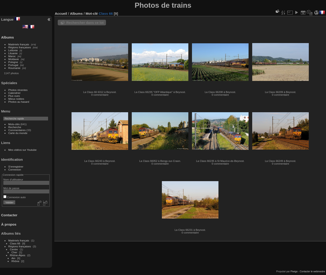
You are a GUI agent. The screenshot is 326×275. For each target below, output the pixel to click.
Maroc (12, 56)
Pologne (13, 62)
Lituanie (13, 53)
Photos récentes (18, 89)
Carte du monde (17, 132)
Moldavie (13, 59)
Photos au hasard (18, 101)
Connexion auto (14, 197)
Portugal (13, 64)
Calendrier (14, 92)
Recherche (14, 127)
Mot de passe (11, 188)
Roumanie (14, 67)
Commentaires (17, 130)
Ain (13, 258)
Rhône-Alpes (17, 255)
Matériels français (18, 44)
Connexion (14, 169)
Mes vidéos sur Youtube (22, 149)
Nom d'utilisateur (13, 179)
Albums (7, 37)
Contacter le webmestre (312, 271)
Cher (14, 252)
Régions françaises (19, 47)
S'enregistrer (15, 166)
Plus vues (14, 95)
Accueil (61, 13)
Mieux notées (16, 98)
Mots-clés (14, 124)
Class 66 (15, 243)
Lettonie (13, 50)
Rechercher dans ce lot (85, 22)
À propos (8, 224)
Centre (14, 249)
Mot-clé (92, 13)
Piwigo (293, 271)
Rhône (15, 261)
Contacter (9, 215)
